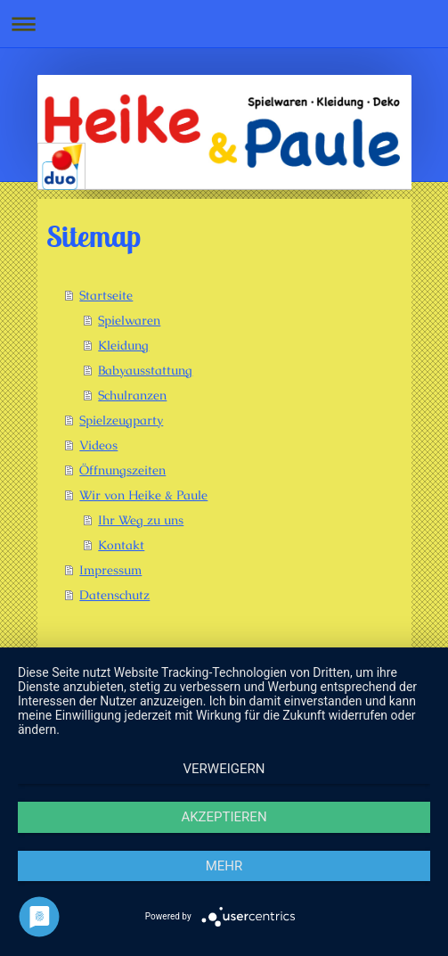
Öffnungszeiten (122, 470)
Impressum (110, 570)
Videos (98, 445)
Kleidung (123, 345)
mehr (224, 866)
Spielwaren (129, 320)
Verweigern (224, 769)
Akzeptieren (223, 817)
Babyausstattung (145, 370)
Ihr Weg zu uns (140, 520)
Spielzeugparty (121, 420)
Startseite (106, 295)
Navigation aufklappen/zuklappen (224, 23)
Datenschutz (114, 595)
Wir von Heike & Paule (143, 495)
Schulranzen (132, 395)
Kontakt (121, 545)
